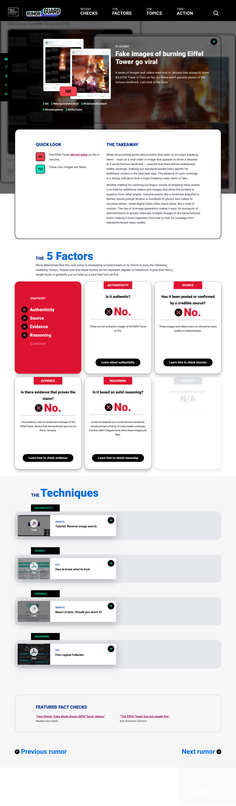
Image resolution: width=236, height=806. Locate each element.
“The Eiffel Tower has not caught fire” (145, 716)
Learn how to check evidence (48, 458)
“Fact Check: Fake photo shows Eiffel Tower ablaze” (70, 716)
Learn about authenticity (117, 362)
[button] (34, 568)
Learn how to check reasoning (118, 458)
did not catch (79, 154)
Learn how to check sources (188, 362)
